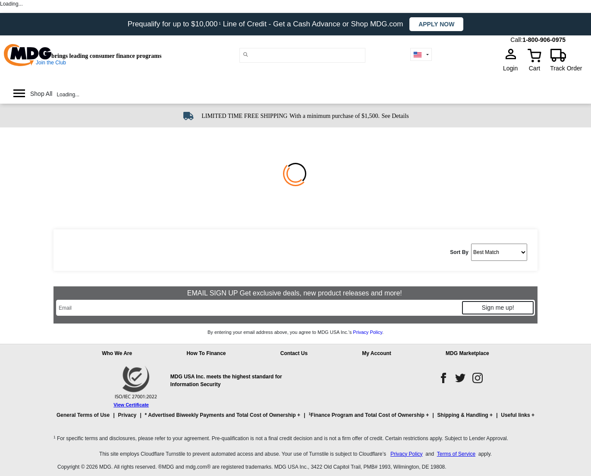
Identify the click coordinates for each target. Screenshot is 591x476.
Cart (534, 68)
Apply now (436, 24)
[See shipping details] (395, 115)
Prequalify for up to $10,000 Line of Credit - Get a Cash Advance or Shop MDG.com (267, 24)
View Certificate (131, 404)
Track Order (566, 68)
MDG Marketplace (467, 353)
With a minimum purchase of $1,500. (334, 116)
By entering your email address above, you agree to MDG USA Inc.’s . (295, 332)
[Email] (258, 307)
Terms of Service (456, 454)
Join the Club (51, 63)
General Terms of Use (83, 415)
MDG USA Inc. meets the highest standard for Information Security (226, 380)
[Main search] (246, 54)
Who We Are (117, 353)
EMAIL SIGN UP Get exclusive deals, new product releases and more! (295, 293)
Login (513, 68)
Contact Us (294, 353)
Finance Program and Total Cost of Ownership (366, 415)
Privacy (127, 415)
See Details (395, 116)
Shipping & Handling (462, 415)
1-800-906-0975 (544, 39)
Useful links (515, 415)
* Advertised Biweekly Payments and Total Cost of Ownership (220, 415)
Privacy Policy (367, 332)
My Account (376, 353)
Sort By (459, 252)
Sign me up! (498, 307)
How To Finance (206, 353)
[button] (295, 419)
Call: (516, 39)
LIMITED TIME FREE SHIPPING (244, 116)
